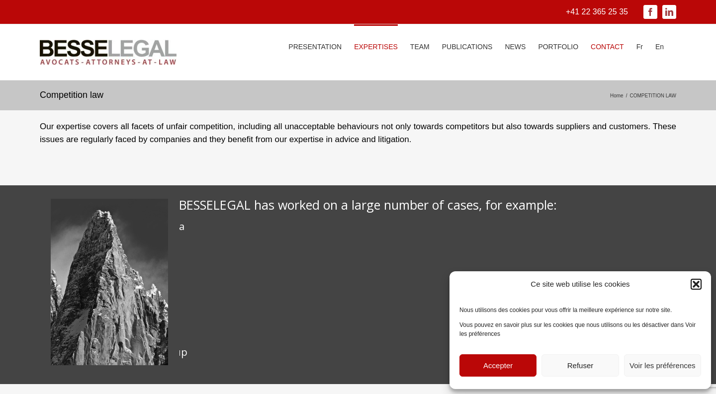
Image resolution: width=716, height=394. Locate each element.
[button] (696, 284)
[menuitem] (639, 45)
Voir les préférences (662, 365)
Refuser (580, 365)
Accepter (498, 365)
